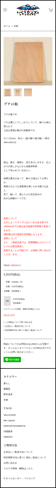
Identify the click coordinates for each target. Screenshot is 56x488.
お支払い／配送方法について (17, 326)
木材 (16, 26)
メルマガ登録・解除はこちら (18, 468)
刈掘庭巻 (8, 431)
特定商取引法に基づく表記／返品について (23, 330)
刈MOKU (15, 265)
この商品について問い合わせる (18, 322)
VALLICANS (10, 415)
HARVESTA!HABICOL (15, 426)
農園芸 (7, 389)
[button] (5, 10)
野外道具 (8, 394)
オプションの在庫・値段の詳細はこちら (22, 309)
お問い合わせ (10, 463)
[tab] (7, 92)
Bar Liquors (9, 420)
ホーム (7, 26)
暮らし (7, 383)
